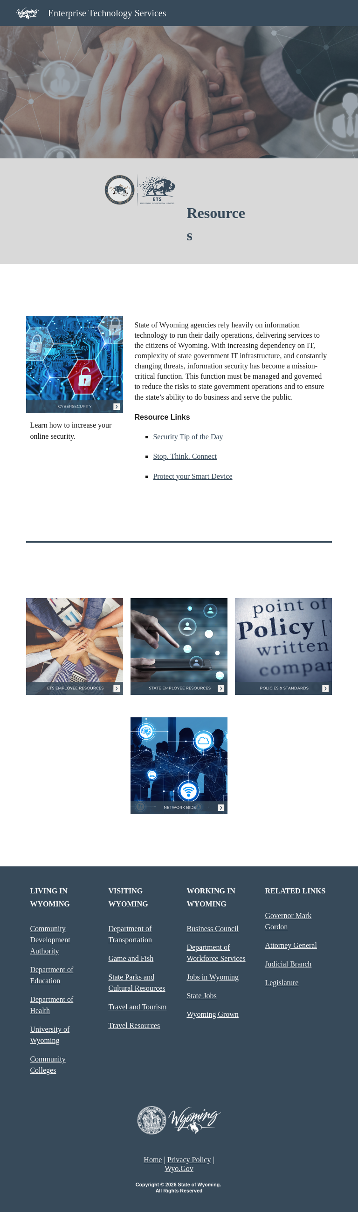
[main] (218, 224)
